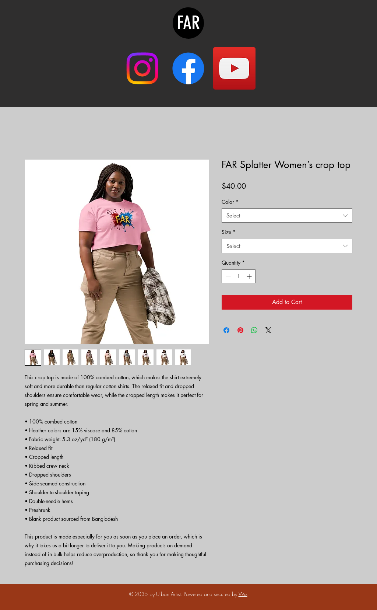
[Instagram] (142, 68)
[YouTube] (234, 68)
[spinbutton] (238, 276)
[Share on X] (268, 330)
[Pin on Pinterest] (240, 330)
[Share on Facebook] (226, 330)
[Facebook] (188, 68)
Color (230, 201)
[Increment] (249, 276)
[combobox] (287, 215)
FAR (188, 23)
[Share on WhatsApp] (254, 330)
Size (229, 232)
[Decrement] (227, 276)
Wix (243, 593)
